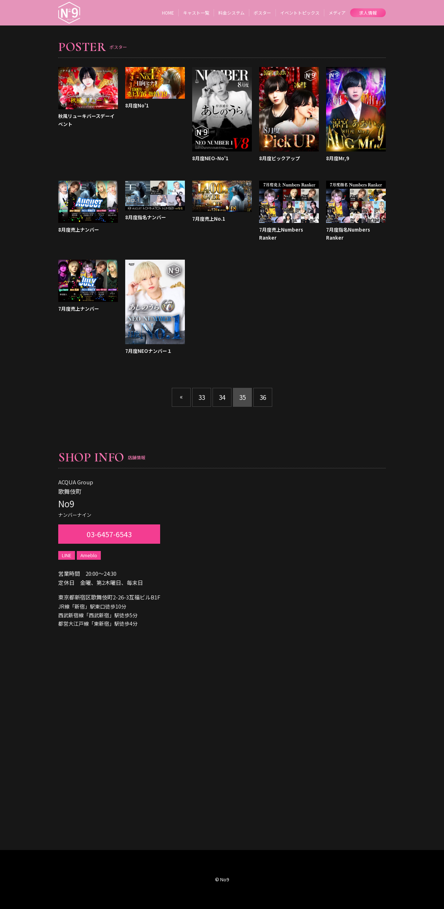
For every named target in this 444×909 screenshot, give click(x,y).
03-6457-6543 (109, 534)
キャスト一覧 (196, 12)
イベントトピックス (300, 12)
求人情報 (368, 12)
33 (201, 397)
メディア (337, 12)
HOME (168, 12)
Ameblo (88, 555)
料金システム (231, 12)
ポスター (262, 12)
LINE (66, 555)
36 (262, 397)
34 (222, 397)
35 (242, 397)
